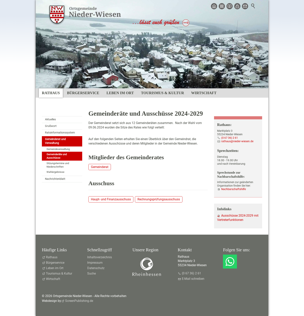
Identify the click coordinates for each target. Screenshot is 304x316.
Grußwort (51, 126)
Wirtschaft (203, 93)
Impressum (95, 262)
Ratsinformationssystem (60, 132)
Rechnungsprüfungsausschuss (158, 199)
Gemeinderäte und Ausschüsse (57, 156)
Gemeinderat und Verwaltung (55, 141)
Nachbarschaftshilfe (233, 189)
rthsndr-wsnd (237, 141)
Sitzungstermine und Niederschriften (58, 165)
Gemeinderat (99, 167)
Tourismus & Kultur (162, 93)
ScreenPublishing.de (79, 301)
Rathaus (51, 93)
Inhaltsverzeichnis (99, 257)
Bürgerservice (83, 93)
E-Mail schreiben (193, 279)
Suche (91, 273)
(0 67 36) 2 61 (229, 137)
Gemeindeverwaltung (58, 149)
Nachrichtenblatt (55, 179)
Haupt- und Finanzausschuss (111, 199)
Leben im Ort (120, 93)
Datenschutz (95, 268)
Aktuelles (50, 119)
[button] (230, 262)
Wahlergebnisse (55, 171)
